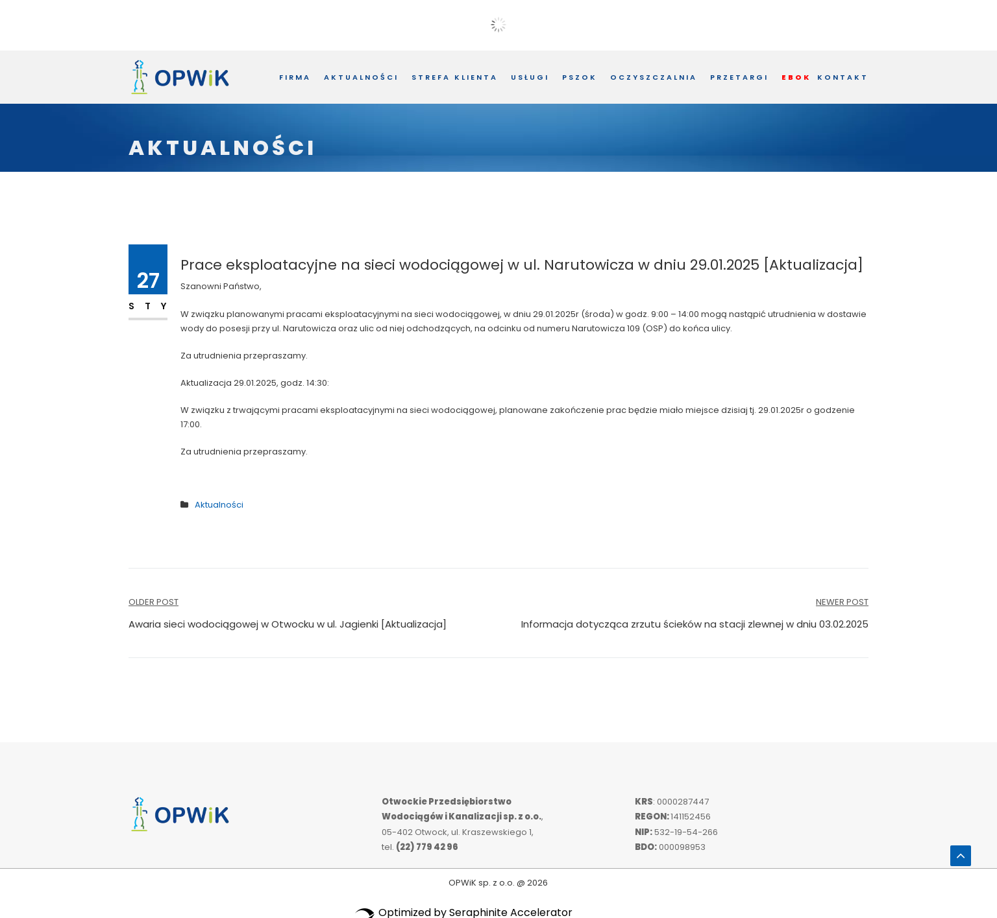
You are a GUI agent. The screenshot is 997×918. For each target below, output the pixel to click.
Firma (295, 77)
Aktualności (361, 77)
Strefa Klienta (455, 77)
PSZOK (579, 77)
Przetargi (739, 77)
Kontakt (842, 77)
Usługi (530, 77)
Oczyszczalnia (653, 77)
